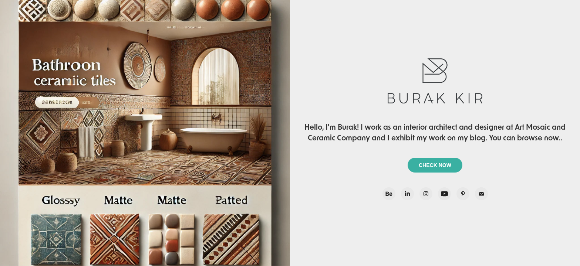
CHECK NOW (435, 165)
